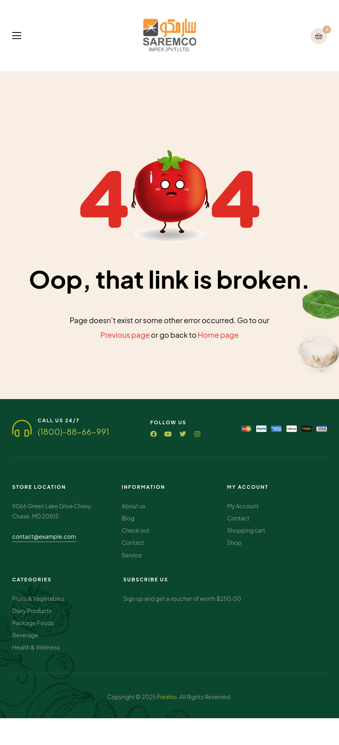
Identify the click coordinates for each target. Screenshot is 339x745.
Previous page (125, 334)
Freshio (167, 695)
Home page (218, 334)
